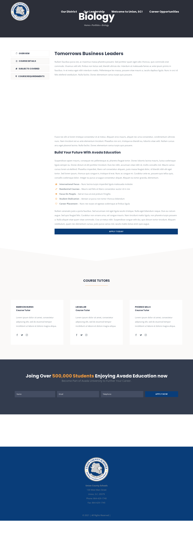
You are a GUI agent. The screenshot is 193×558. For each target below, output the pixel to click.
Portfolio (96, 25)
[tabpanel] (116, 142)
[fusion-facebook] (17, 335)
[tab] (30, 53)
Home (87, 25)
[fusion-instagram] (27, 335)
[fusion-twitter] (22, 335)
